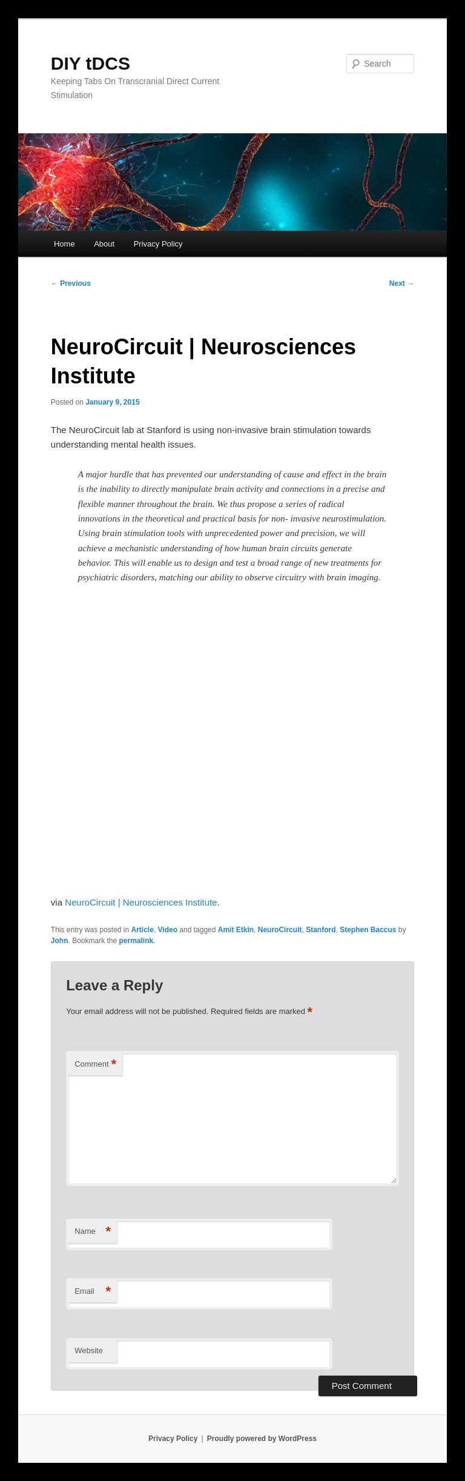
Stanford (320, 930)
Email (92, 1291)
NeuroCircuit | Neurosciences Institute (141, 902)
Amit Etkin (236, 930)
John (59, 940)
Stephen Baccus (368, 930)
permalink (136, 940)
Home (64, 243)
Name (92, 1232)
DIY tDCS (90, 63)
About (104, 243)
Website (88, 1350)
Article (142, 930)
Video (167, 930)
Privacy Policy (158, 243)
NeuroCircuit (280, 930)
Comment (95, 1064)
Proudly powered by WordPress (262, 1438)
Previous (71, 283)
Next (401, 283)
